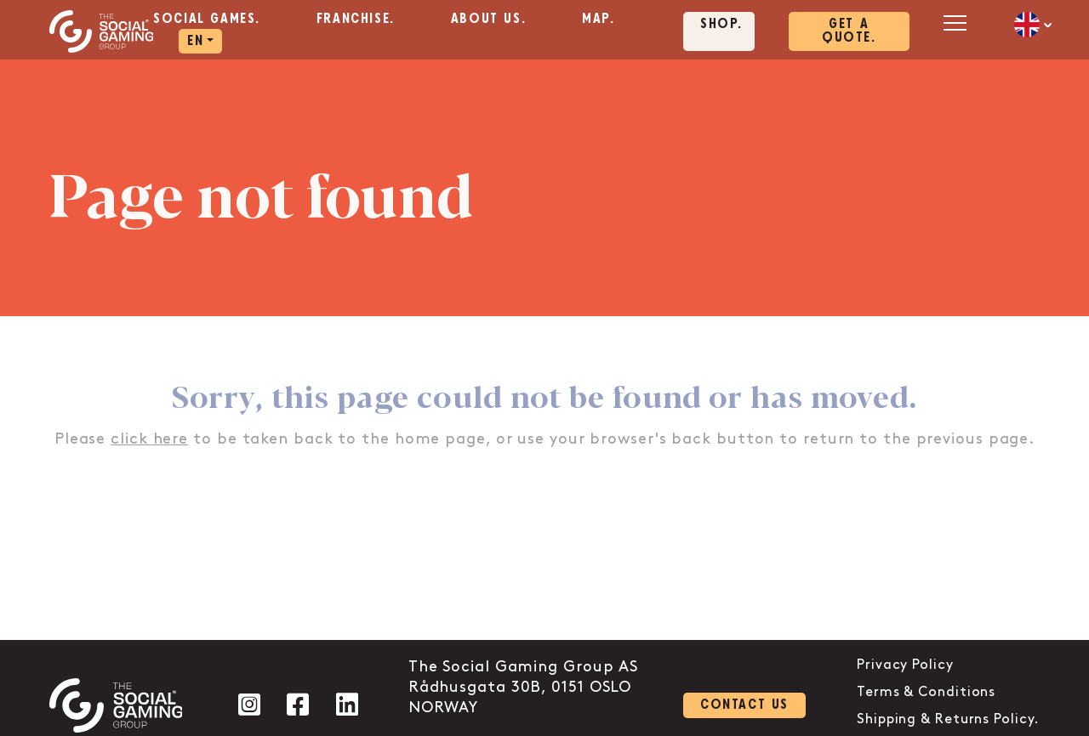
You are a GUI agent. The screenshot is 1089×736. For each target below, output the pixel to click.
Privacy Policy (905, 665)
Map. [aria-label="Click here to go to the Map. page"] (598, 19)
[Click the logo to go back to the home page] (101, 31)
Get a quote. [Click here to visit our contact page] (849, 31)
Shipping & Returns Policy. (948, 719)
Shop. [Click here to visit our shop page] (721, 24)
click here (149, 439)
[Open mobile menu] (954, 23)
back (691, 439)
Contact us (744, 705)
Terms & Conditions (926, 692)
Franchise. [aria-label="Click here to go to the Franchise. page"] (355, 19)
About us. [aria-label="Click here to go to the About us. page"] (488, 19)
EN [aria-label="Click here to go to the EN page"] (195, 41)
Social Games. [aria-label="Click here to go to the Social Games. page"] (206, 19)
